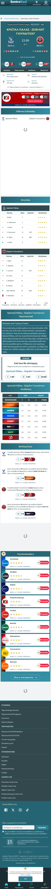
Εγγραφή (42, 827)
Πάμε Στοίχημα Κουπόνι (10, 710)
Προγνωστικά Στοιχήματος (11, 714)
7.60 (28, 421)
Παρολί (4, 747)
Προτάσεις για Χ (7, 743)
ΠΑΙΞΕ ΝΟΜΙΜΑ (35, 101)
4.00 (28, 427)
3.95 (28, 416)
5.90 (36, 405)
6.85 (36, 437)
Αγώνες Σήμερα (7, 722)
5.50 (36, 427)
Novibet (13, 572)
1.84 (22, 437)
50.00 (36, 421)
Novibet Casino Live (9, 786)
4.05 (28, 405)
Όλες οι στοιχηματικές (25, 677)
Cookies (28, 875)
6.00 (36, 432)
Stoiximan (14, 559)
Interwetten (15, 649)
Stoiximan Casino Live (10, 782)
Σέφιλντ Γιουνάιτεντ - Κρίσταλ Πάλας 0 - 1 (29, 87)
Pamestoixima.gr (17, 597)
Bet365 (13, 623)
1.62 (22, 405)
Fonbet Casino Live (9, 798)
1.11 (22, 421)
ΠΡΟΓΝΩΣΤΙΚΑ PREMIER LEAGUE (11, 18)
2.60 (28, 437)
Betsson (13, 662)
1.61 (22, 410)
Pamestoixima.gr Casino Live (12, 794)
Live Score (5, 718)
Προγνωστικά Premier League (18, 24)
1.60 (22, 416)
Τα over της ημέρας (8, 739)
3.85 (28, 410)
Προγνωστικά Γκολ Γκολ (10, 735)
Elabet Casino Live (8, 790)
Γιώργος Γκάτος (21, 323)
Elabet (13, 585)
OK (25, 879)
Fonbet (13, 610)
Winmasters (15, 636)
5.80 (36, 416)
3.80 (28, 432)
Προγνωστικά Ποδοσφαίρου (12, 731)
